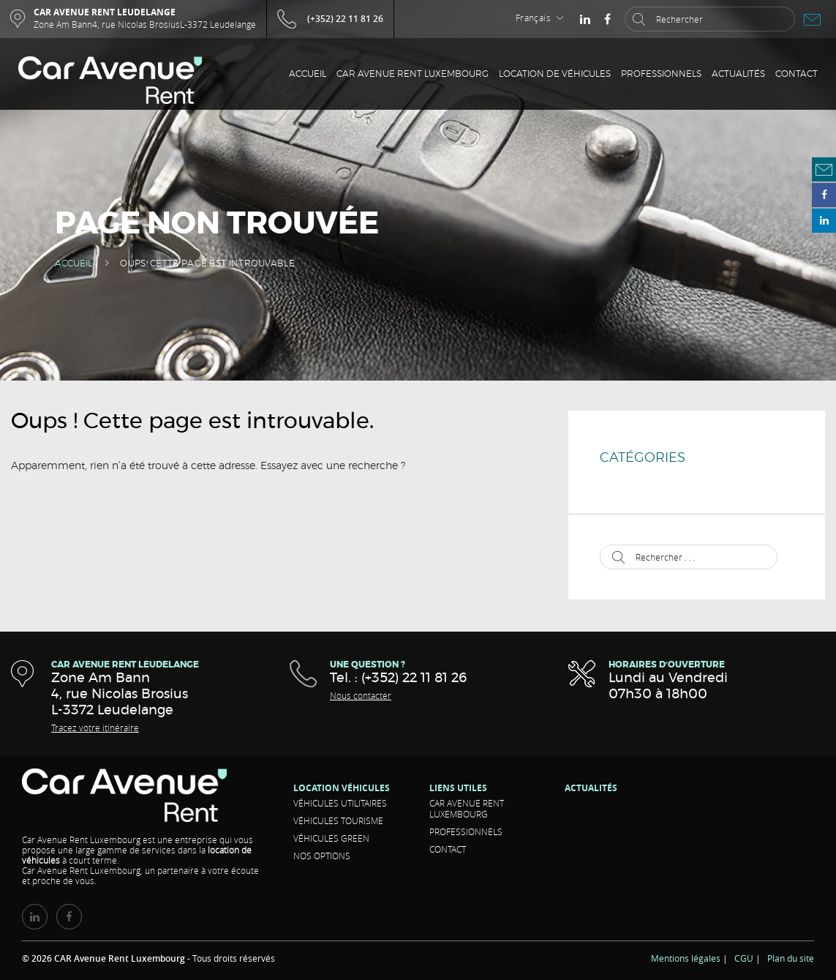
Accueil (307, 74)
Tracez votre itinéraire (95, 727)
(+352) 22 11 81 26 (345, 18)
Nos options (321, 855)
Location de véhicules (555, 74)
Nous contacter (360, 695)
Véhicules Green (331, 838)
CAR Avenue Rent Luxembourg (412, 74)
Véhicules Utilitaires (340, 803)
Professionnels (661, 74)
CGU (743, 958)
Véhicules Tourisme (338, 820)
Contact (796, 74)
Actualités (738, 74)
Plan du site (790, 958)
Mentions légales (685, 958)
